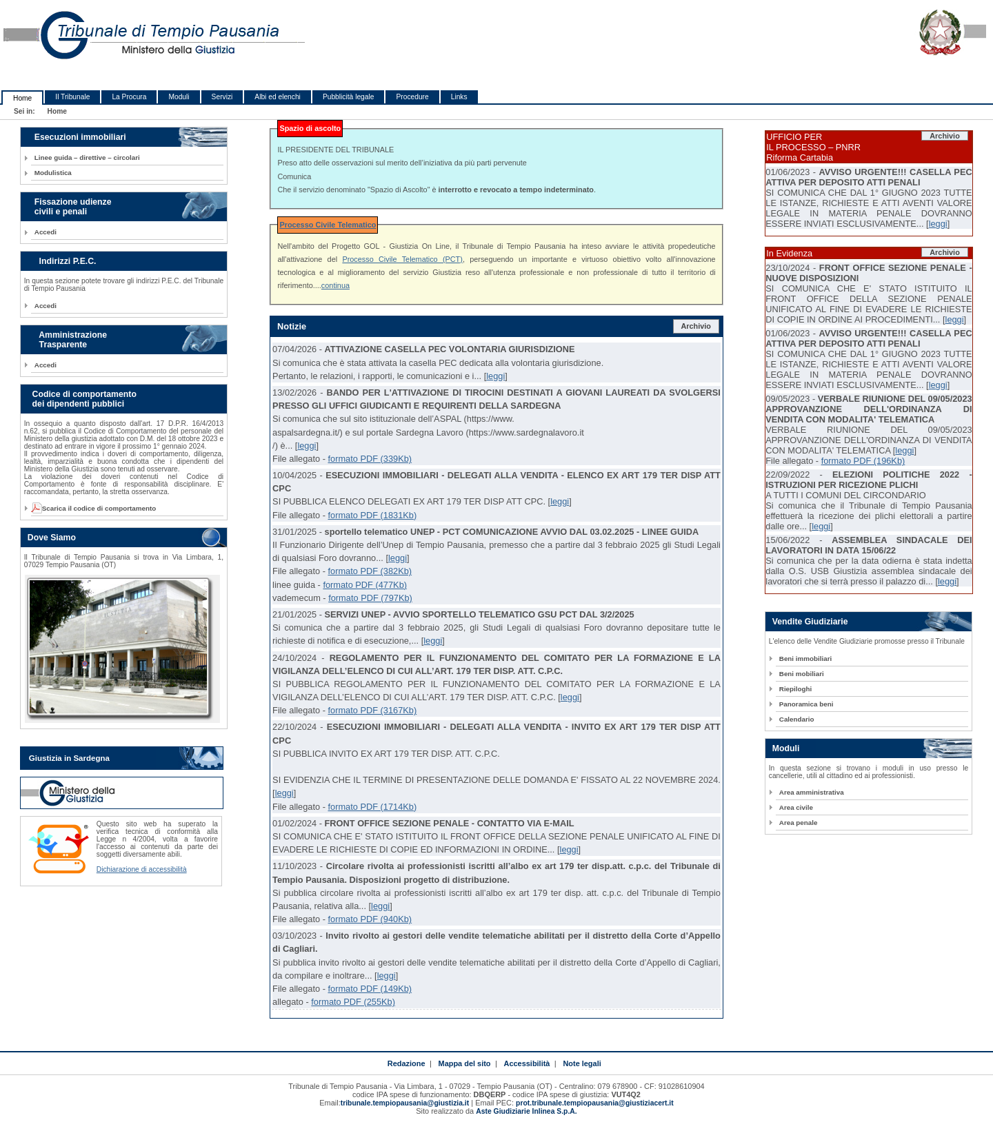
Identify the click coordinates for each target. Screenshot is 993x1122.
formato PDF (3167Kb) (372, 710)
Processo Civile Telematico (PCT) (402, 259)
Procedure (412, 97)
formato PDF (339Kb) (370, 458)
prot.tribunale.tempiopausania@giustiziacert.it (595, 1103)
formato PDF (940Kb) (370, 919)
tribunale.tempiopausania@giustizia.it (405, 1103)
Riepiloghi (795, 689)
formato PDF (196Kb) (863, 461)
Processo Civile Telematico (327, 225)
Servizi (222, 97)
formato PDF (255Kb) (353, 1002)
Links (459, 97)
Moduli (178, 97)
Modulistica (53, 172)
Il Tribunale (72, 97)
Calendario (796, 719)
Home (22, 98)
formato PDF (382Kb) (370, 571)
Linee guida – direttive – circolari (87, 157)
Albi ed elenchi (277, 97)
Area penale (798, 822)
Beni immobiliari (805, 658)
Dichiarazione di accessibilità (142, 869)
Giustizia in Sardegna (69, 758)
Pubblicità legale (348, 97)
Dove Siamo (52, 537)
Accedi (45, 232)
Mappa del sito (465, 1063)
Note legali (582, 1063)
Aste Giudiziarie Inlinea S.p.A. (526, 1111)
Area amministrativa (811, 792)
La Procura (129, 97)
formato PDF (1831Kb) (372, 515)
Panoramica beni (806, 704)
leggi (495, 376)
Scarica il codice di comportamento (95, 508)
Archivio (696, 326)
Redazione (406, 1063)
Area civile (796, 807)
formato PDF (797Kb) (370, 598)
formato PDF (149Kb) (370, 988)
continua (335, 285)
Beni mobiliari (801, 673)
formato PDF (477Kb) (365, 585)
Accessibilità (527, 1063)
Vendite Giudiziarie (810, 621)
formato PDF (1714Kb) (372, 807)
